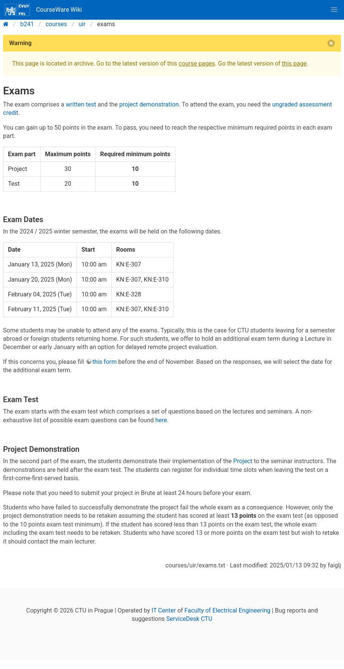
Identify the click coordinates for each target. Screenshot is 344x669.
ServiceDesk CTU (189, 618)
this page (294, 63)
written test (81, 104)
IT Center (164, 610)
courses (56, 24)
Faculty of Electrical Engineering (228, 610)
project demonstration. (149, 104)
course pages (196, 63)
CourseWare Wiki (43, 10)
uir (82, 24)
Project (242, 461)
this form (104, 361)
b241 (27, 24)
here (161, 420)
